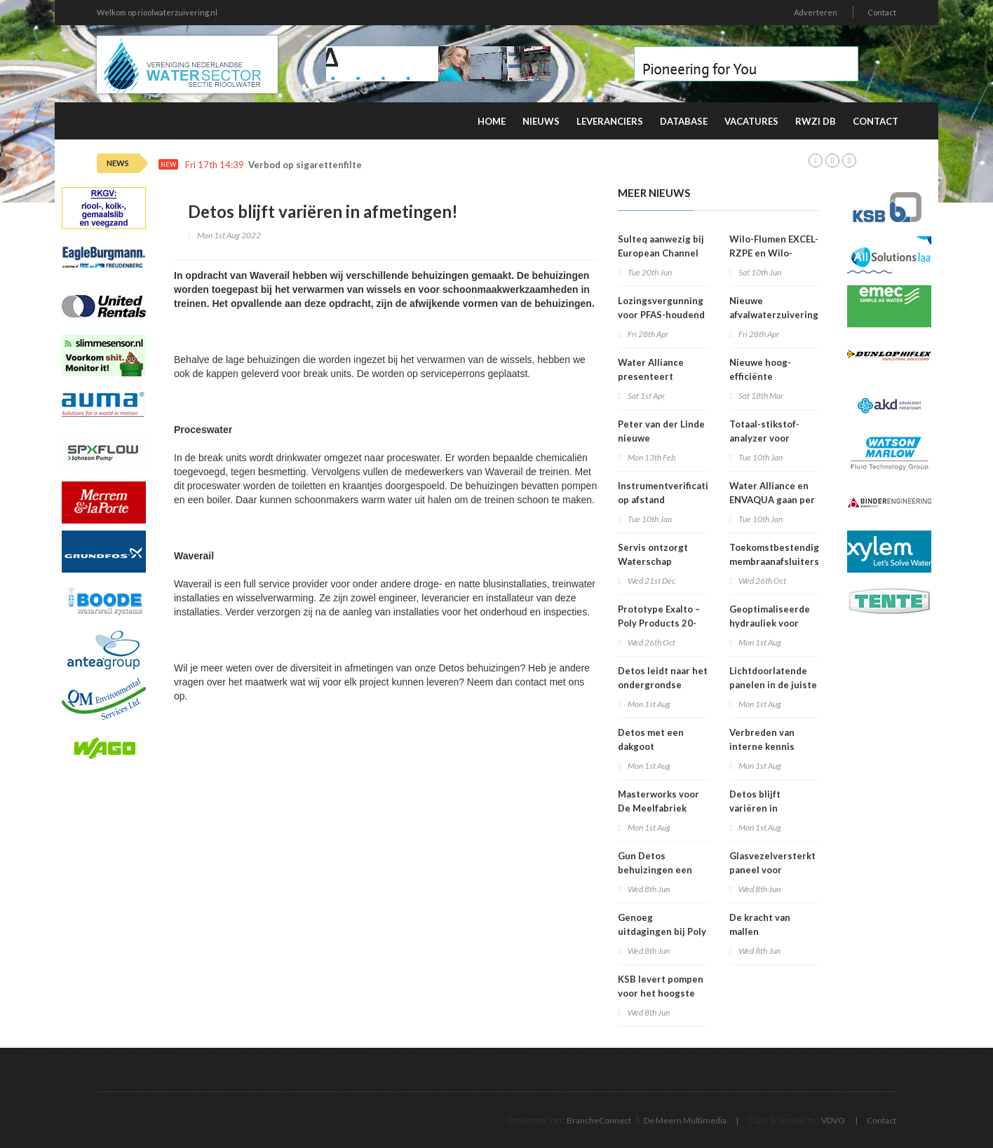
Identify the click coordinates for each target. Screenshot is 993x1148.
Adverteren (815, 12)
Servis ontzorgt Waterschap (653, 554)
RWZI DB (815, 121)
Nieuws (541, 121)
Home (492, 121)
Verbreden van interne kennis (762, 739)
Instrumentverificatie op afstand (666, 492)
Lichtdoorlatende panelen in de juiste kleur (773, 684)
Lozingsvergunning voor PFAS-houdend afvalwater (661, 314)
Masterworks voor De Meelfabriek (658, 801)
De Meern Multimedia (685, 1120)
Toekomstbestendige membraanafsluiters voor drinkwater (777, 561)
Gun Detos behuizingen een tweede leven (655, 869)
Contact (881, 12)
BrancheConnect (599, 1120)
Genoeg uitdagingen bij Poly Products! (662, 931)
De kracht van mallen (759, 924)
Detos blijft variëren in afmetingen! (756, 808)
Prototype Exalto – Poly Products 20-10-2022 (659, 623)
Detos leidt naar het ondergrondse (663, 677)
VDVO (833, 1120)
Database (684, 121)
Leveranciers (609, 121)
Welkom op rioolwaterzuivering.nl (157, 12)
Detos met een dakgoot (651, 739)
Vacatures (751, 121)
